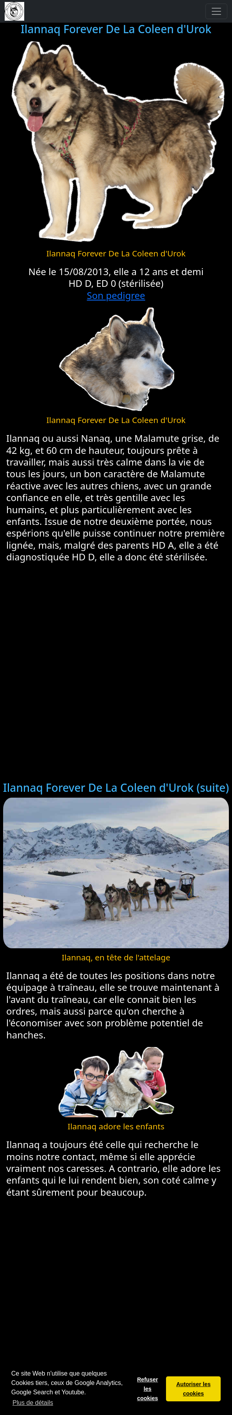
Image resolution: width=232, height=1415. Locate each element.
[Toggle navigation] (216, 11)
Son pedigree (116, 295)
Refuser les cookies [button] (147, 1388)
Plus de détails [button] (32, 1402)
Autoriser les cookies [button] (193, 1389)
